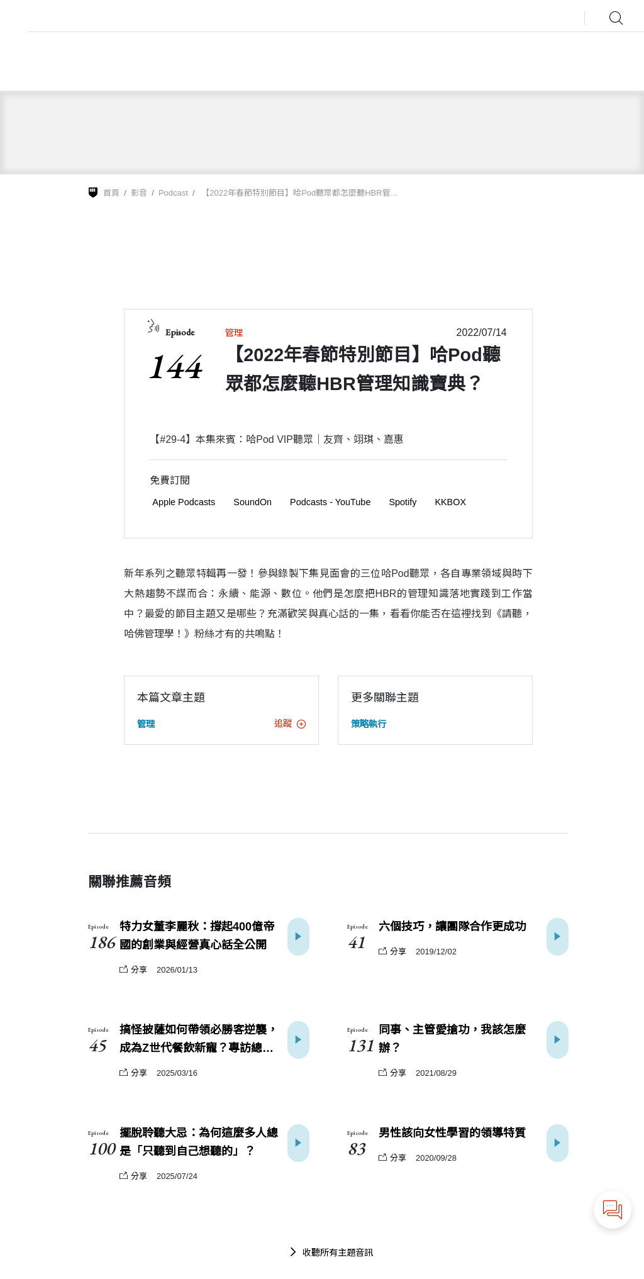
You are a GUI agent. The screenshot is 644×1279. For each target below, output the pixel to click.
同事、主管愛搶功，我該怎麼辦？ (452, 1039)
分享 (133, 970)
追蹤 (290, 723)
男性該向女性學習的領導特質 (452, 1133)
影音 (139, 193)
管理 (234, 333)
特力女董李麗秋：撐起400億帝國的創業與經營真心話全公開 (196, 935)
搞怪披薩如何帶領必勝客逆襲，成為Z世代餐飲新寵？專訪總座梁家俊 (198, 1041)
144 (173, 365)
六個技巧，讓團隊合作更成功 (452, 926)
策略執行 (368, 724)
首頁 (111, 193)
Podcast (173, 193)
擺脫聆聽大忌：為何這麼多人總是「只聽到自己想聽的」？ (198, 1142)
